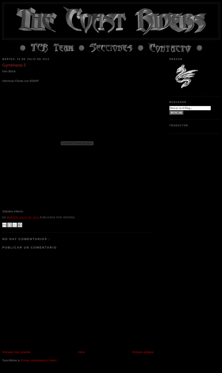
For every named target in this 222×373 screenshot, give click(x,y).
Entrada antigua (142, 352)
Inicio (81, 352)
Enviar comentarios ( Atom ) (39, 360)
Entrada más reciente (16, 352)
